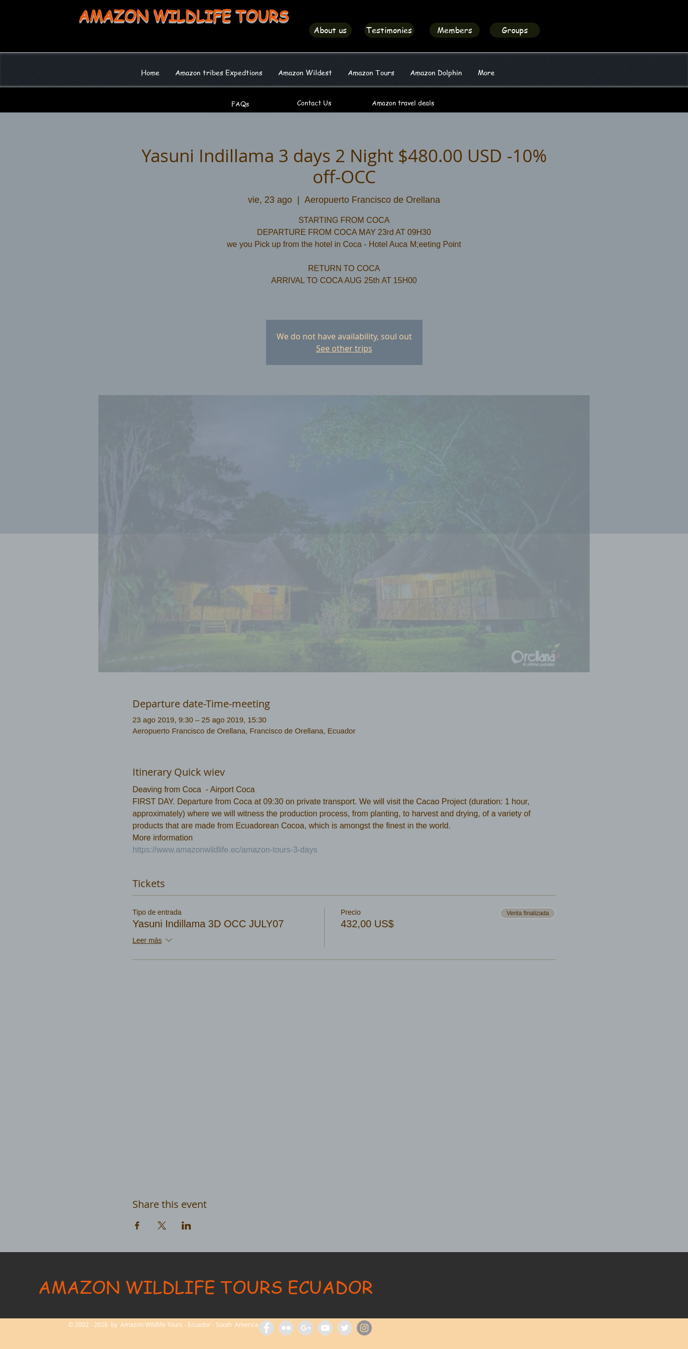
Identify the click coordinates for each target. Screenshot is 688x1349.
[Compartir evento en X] (162, 1225)
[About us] (330, 30)
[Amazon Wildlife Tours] (325, 1327)
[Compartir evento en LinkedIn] (186, 1225)
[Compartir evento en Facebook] (137, 1225)
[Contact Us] (314, 103)
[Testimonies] (389, 30)
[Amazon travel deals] (403, 103)
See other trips (344, 348)
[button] (305, 72)
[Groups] (515, 30)
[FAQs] (240, 104)
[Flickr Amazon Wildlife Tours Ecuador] (286, 1327)
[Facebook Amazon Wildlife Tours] (266, 1327)
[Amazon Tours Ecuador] (305, 1327)
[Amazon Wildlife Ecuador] (344, 1327)
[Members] (455, 30)
